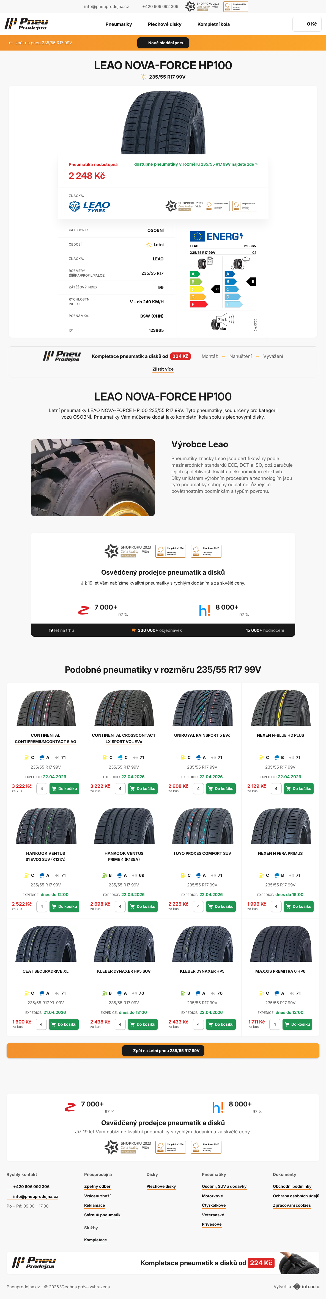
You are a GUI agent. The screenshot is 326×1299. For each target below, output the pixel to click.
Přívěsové (210, 1221)
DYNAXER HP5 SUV (124, 971)
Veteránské (211, 1212)
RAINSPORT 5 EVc (202, 735)
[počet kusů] (41, 788)
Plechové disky (164, 24)
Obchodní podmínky (291, 1183)
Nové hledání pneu (163, 42)
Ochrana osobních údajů (295, 1193)
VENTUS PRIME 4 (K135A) (124, 856)
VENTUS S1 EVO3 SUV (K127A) (45, 856)
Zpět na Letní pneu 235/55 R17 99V (163, 1050)
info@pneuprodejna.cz (106, 6)
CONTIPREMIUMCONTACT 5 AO (45, 738)
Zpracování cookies (290, 1202)
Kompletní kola (214, 24)
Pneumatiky (118, 24)
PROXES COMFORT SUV (202, 853)
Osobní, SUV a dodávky (223, 1183)
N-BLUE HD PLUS (280, 735)
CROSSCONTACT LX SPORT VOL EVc (124, 738)
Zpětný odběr (96, 1183)
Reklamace (94, 1202)
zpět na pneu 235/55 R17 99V (40, 42)
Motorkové (211, 1193)
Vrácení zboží (97, 1193)
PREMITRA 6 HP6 (280, 971)
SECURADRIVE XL (46, 971)
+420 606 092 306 (32, 1183)
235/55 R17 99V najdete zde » (229, 164)
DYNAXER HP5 (202, 971)
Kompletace (95, 1237)
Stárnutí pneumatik (102, 1212)
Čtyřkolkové (212, 1202)
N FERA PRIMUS (280, 853)
